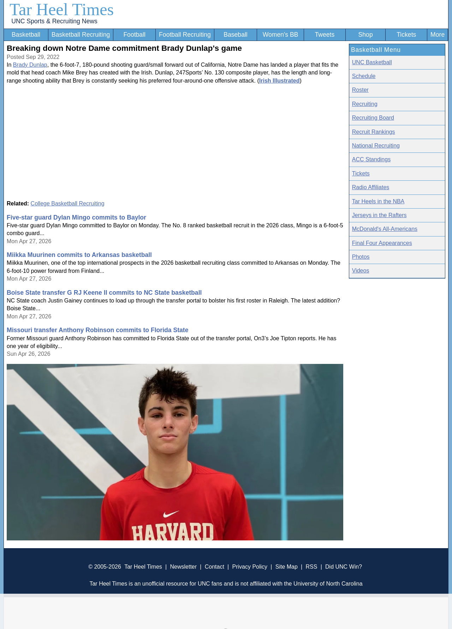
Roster (360, 90)
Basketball (26, 34)
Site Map (286, 567)
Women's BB (280, 34)
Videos (360, 271)
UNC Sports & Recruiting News (54, 21)
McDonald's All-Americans (384, 229)
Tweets (324, 34)
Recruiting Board (373, 118)
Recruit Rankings (373, 132)
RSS (311, 567)
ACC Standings (371, 159)
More (437, 34)
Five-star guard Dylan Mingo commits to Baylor (76, 217)
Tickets (406, 34)
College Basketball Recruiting (68, 203)
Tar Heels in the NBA (378, 201)
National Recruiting (376, 146)
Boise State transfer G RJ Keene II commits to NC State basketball (104, 292)
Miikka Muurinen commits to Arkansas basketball (79, 254)
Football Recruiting (185, 34)
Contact (214, 567)
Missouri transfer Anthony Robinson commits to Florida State (98, 330)
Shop (365, 34)
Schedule (364, 76)
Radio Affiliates (370, 187)
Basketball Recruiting (81, 34)
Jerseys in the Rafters (379, 215)
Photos (361, 257)
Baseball (236, 34)
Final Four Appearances (382, 243)
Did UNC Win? (343, 567)
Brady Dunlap (30, 65)
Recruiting (364, 104)
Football (134, 34)
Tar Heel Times (62, 9)
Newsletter (183, 567)
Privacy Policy (249, 567)
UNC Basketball (372, 62)
